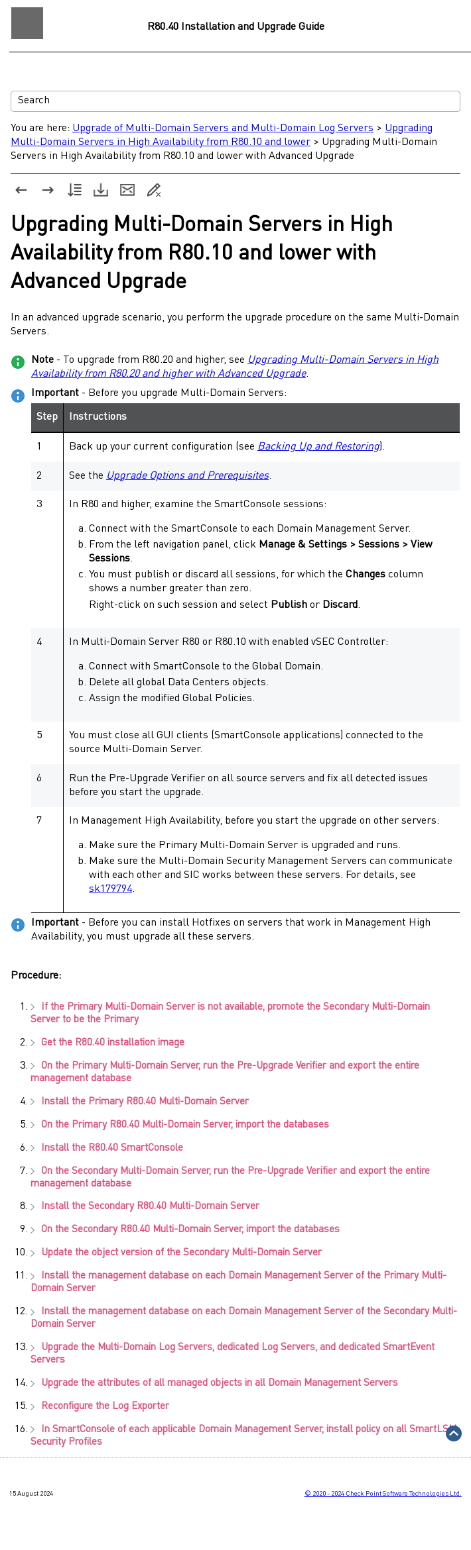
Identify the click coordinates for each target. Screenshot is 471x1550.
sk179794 (110, 889)
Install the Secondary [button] (145, 1207)
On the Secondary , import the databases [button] (185, 1230)
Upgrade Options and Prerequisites (187, 476)
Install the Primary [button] (140, 1102)
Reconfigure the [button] (100, 1407)
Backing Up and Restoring (318, 447)
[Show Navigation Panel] (27, 23)
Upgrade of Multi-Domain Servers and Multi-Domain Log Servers (222, 128)
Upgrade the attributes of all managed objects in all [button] (214, 1383)
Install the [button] (107, 1148)
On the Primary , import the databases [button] (180, 1125)
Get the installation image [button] (107, 1043)
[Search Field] (235, 101)
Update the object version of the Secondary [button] (176, 1253)
